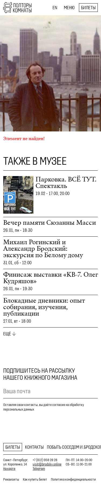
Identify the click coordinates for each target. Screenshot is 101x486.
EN (55, 8)
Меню (69, 8)
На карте (9, 468)
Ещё (7, 334)
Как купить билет (35, 479)
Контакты (34, 447)
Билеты (88, 8)
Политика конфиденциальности (73, 479)
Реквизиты (11, 479)
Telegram (39, 468)
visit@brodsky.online (47, 464)
